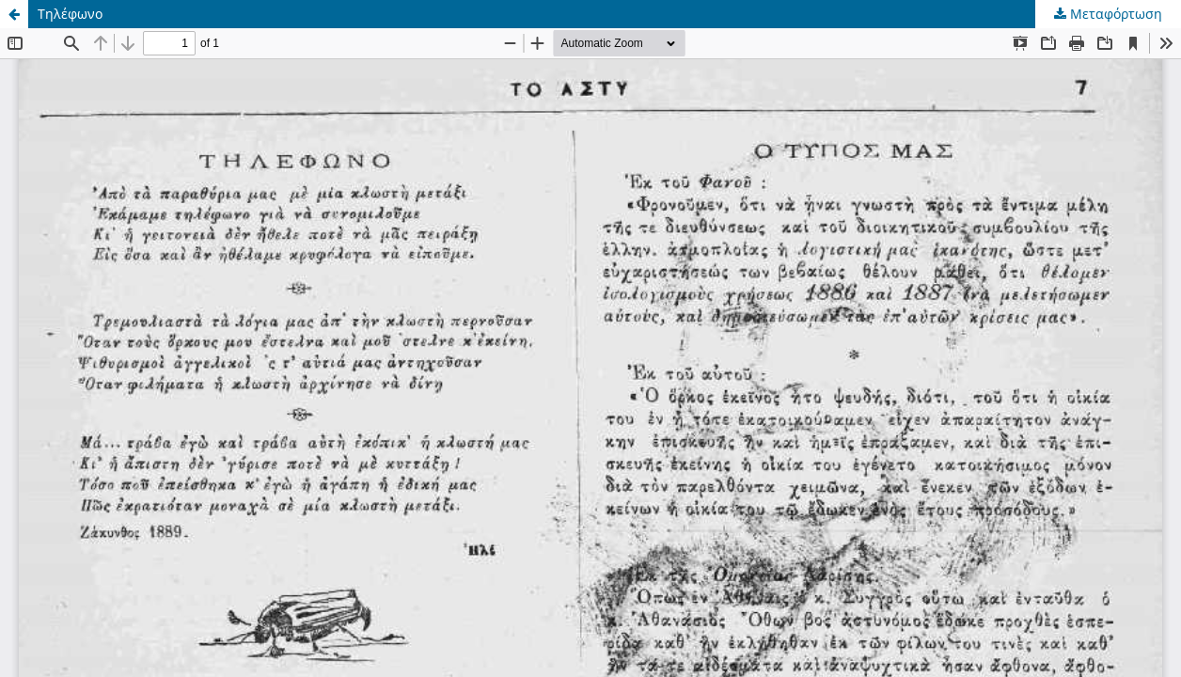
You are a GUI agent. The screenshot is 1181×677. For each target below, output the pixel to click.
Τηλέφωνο (70, 14)
